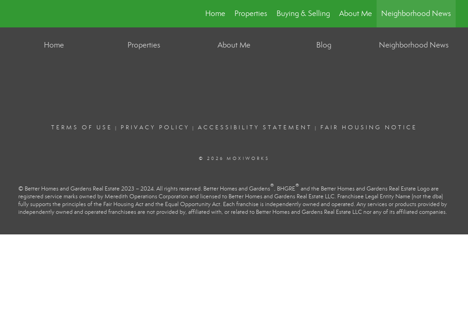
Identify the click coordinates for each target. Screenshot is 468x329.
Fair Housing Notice (368, 127)
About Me (355, 13)
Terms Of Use (81, 127)
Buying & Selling (303, 13)
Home (215, 13)
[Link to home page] (17, 13)
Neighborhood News (416, 13)
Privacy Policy (155, 127)
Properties (250, 13)
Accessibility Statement (255, 127)
